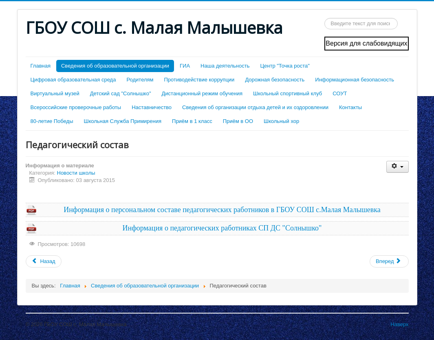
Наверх (399, 324)
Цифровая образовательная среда (73, 80)
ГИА (185, 66)
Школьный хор (281, 121)
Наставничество (152, 107)
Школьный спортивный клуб (287, 93)
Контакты (350, 107)
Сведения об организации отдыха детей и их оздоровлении (255, 107)
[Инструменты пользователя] (397, 167)
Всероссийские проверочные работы (76, 107)
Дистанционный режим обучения (202, 93)
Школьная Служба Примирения (122, 121)
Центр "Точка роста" (285, 66)
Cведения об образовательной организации (115, 66)
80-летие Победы (52, 121)
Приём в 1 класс (192, 121)
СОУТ (340, 93)
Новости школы (76, 173)
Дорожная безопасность (274, 80)
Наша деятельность (224, 66)
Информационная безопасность (354, 80)
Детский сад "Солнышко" (120, 93)
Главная (41, 66)
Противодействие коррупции (199, 80)
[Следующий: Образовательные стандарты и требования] (389, 261)
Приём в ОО (238, 121)
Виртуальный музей (55, 93)
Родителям (139, 80)
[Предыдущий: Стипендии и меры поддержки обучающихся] (44, 261)
